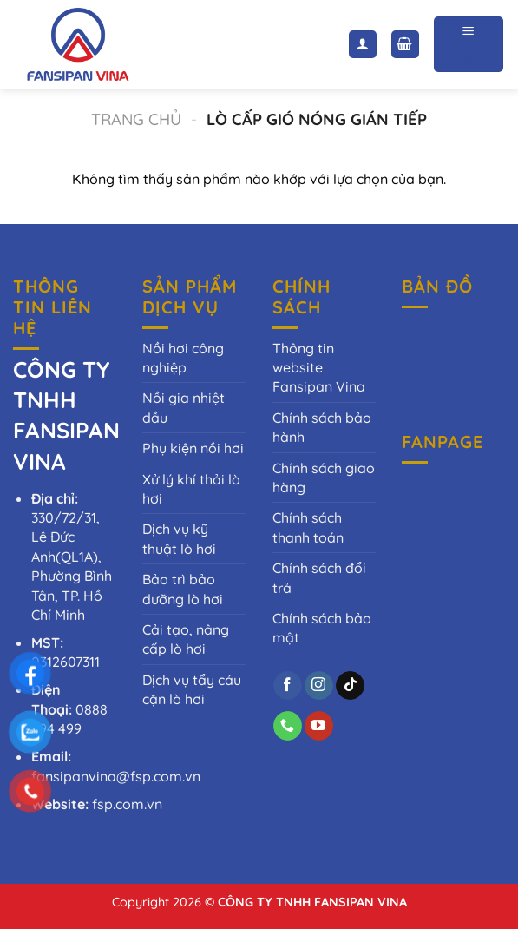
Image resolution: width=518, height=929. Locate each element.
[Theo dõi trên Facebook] (287, 686)
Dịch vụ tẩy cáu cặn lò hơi (191, 689)
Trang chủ (136, 119)
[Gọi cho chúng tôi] (287, 726)
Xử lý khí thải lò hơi (191, 489)
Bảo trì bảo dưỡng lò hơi (182, 588)
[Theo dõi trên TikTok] (350, 686)
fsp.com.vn (127, 804)
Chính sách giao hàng (323, 477)
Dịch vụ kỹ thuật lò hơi (179, 538)
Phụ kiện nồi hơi (193, 448)
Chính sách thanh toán (308, 527)
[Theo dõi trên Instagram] (319, 686)
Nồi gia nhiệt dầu (183, 407)
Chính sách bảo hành (321, 427)
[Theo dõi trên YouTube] (319, 726)
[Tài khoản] (363, 44)
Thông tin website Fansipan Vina (318, 367)
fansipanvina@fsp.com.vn (115, 776)
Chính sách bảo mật (321, 627)
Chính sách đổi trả (319, 577)
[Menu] (469, 43)
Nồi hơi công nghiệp (183, 357)
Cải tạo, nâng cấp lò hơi (185, 639)
